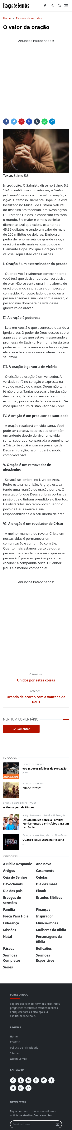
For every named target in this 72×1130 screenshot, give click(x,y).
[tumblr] (21, 1080)
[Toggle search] (59, 5)
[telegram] (13, 1080)
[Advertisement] (36, 82)
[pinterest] (36, 1080)
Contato (15, 1042)
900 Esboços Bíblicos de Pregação (44, 768)
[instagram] (21, 1088)
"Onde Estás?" (31, 788)
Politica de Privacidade (24, 1047)
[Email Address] (31, 1124)
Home (14, 1036)
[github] (28, 1088)
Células (7, 803)
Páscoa (32, 803)
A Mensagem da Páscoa (18, 807)
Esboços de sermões (33, 764)
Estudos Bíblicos (52, 815)
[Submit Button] (57, 1124)
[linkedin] (28, 1080)
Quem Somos (18, 1059)
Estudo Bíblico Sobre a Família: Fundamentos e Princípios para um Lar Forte (45, 823)
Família (66, 815)
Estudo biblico (20, 803)
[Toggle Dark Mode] (53, 6)
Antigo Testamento (32, 815)
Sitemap (15, 1053)
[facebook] (45, 5)
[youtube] (44, 1080)
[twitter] (13, 1088)
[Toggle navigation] (66, 6)
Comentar (21, 729)
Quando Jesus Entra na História (43, 839)
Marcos (50, 835)
